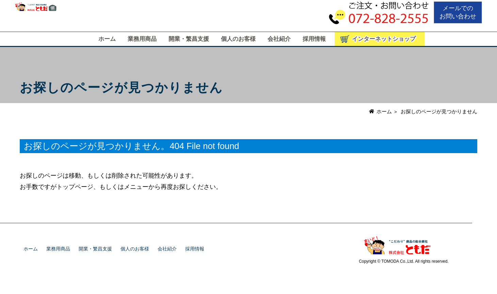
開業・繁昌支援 (189, 39)
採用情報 (314, 39)
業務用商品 (142, 39)
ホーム (107, 39)
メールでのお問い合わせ (457, 12)
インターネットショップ (384, 39)
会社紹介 (279, 39)
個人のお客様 (238, 39)
